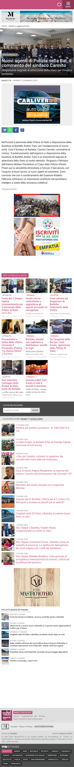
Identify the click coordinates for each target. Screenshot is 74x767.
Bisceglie (34, 751)
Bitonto (44, 751)
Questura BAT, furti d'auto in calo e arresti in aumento (36, 383)
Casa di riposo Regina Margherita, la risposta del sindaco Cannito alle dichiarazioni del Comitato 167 (44, 472)
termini (24, 419)
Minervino (52, 755)
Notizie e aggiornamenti (19, 26)
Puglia (17, 760)
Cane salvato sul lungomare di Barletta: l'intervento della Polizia (59, 304)
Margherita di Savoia (35, 755)
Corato (6, 755)
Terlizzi (65, 760)
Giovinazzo (17, 755)
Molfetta (7, 760)
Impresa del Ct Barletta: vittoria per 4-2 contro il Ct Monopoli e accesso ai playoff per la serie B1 (43, 501)
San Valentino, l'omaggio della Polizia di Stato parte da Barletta (11, 384)
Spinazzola (53, 760)
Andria (17, 751)
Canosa (54, 751)
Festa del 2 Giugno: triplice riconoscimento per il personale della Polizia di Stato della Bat (12, 306)
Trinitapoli (16, 764)
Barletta (7, 751)
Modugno (64, 755)
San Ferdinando (38, 760)
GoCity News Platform (44, 726)
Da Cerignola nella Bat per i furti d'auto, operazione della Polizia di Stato (60, 345)
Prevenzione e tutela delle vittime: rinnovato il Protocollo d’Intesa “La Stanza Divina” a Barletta (12, 346)
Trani (5, 764)
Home (4, 26)
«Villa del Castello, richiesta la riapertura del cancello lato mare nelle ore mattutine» (39, 458)
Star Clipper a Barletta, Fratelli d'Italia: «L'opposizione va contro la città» (36, 529)
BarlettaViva (17, 4)
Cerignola (65, 751)
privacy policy (37, 419)
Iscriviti (35, 410)
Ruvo (25, 760)
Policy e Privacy (25, 726)
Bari (25, 751)
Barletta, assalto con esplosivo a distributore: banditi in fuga (36, 344)
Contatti (13, 726)
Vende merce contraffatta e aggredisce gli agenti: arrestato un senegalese (36, 304)
